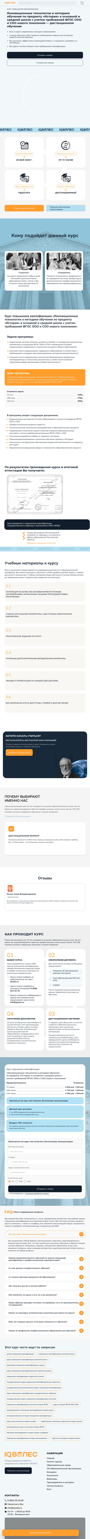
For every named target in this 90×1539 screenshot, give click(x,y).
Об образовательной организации (64, 1468)
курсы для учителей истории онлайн (21, 1421)
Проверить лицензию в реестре (41, 543)
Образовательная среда (59, 1465)
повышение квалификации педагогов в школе (25, 1376)
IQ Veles (10, 3)
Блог (49, 1489)
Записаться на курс (41, 1533)
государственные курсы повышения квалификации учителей (31, 1399)
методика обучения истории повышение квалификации (29, 1416)
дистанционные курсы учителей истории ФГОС (26, 1427)
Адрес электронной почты (18, 1168)
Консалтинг (52, 1475)
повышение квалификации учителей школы (56, 1354)
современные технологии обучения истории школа (61, 1421)
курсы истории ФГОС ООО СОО (66, 1404)
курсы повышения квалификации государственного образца (31, 1393)
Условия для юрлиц (45, 62)
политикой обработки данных (37, 1193)
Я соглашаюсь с (29, 1193)
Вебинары (52, 1479)
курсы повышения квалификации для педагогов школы (29, 1371)
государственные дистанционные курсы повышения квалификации (34, 1388)
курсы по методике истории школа (66, 1438)
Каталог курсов (54, 1462)
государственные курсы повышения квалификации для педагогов (33, 1382)
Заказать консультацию (19, 752)
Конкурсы (52, 1472)
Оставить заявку (45, 55)
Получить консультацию (18, 1470)
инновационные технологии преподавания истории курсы (30, 1410)
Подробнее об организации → (18, 816)
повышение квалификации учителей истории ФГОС (27, 1404)
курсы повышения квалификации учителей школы (27, 1359)
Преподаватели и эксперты (60, 1482)
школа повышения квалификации (20, 1354)
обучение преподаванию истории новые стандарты (27, 1433)
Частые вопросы (55, 1486)
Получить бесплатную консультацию (60, 208)
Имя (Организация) (16, 1147)
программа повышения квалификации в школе (26, 1365)
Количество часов (15, 1178)
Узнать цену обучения (24, 208)
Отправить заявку (45, 1189)
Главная (50, 1458)
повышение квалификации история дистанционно (27, 1438)
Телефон (11, 1157)
